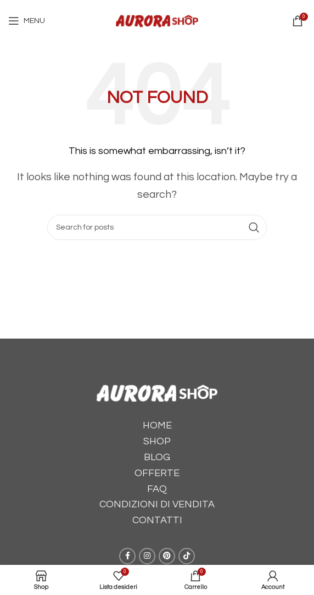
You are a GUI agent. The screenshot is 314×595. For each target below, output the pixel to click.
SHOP (157, 441)
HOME (157, 425)
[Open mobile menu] (27, 21)
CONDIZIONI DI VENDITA (157, 504)
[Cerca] (157, 227)
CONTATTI (157, 520)
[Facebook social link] (127, 556)
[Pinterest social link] (167, 556)
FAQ (157, 489)
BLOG (157, 457)
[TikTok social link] (186, 556)
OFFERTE (157, 473)
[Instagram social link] (147, 556)
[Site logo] (157, 20)
